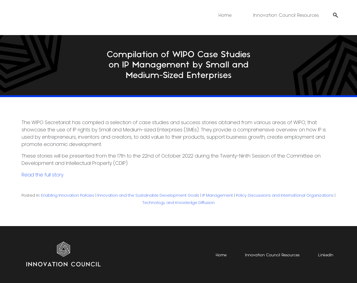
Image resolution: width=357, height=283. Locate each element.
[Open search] (335, 15)
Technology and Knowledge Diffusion (178, 202)
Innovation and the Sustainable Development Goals (148, 195)
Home (225, 15)
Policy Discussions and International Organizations (285, 195)
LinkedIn (325, 255)
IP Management (217, 195)
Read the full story (42, 174)
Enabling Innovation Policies (67, 195)
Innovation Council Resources (286, 15)
